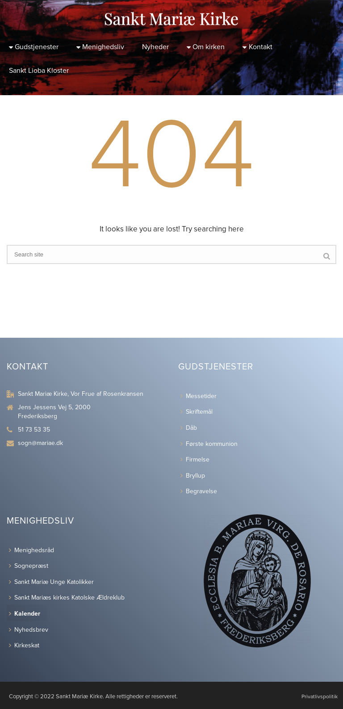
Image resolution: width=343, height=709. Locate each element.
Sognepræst (28, 566)
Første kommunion (209, 444)
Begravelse (198, 491)
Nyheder (155, 46)
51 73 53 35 (34, 429)
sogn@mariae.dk (40, 443)
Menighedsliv (100, 46)
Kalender (24, 613)
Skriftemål (196, 411)
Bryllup (192, 475)
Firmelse (194, 459)
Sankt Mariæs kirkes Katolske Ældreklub (67, 597)
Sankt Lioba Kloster (39, 70)
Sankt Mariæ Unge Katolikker (51, 582)
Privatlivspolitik (319, 696)
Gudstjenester (34, 46)
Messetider (198, 396)
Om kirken (206, 46)
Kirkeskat (24, 645)
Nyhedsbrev (28, 629)
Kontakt (257, 46)
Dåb (188, 428)
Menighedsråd (31, 550)
